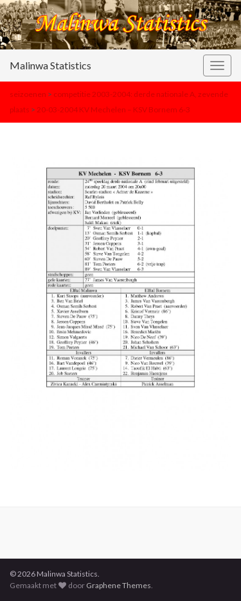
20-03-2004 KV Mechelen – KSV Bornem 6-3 (113, 109)
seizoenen (28, 94)
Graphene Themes (118, 585)
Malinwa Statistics (50, 65)
